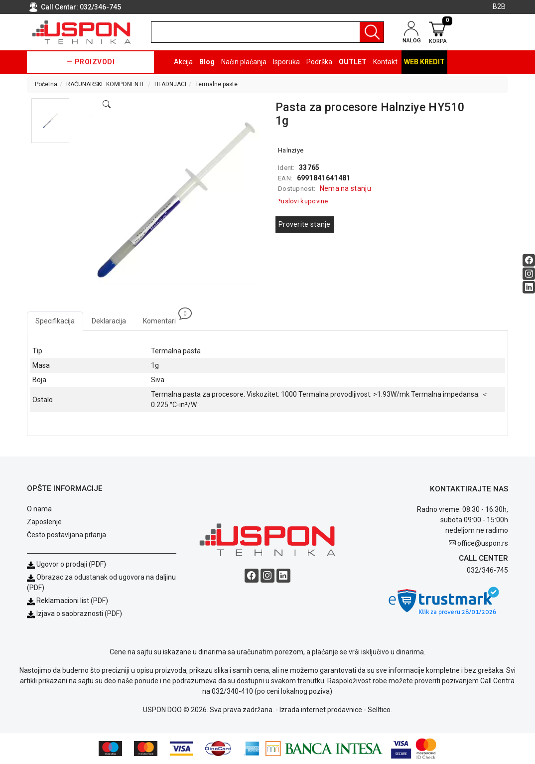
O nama (39, 509)
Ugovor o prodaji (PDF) (66, 564)
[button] (50, 120)
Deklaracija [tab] (109, 321)
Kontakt (385, 62)
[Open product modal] (107, 105)
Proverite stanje (304, 224)
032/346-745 (100, 7)
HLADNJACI (170, 84)
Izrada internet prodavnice (320, 710)
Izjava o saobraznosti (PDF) (79, 613)
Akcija (183, 62)
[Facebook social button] (529, 260)
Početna (46, 84)
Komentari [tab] (163, 318)
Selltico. (380, 710)
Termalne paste (216, 84)
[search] (267, 32)
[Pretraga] (372, 32)
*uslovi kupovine (303, 201)
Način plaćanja (244, 62)
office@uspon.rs (482, 543)
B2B (499, 6)
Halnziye (290, 150)
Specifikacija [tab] (55, 321)
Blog (207, 62)
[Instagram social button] (529, 273)
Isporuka (286, 62)
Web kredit (424, 62)
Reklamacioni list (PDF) (67, 601)
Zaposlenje (44, 522)
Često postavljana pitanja (66, 535)
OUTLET (353, 62)
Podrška (319, 62)
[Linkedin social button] (529, 287)
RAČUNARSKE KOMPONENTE (105, 84)
